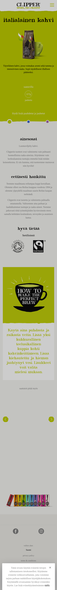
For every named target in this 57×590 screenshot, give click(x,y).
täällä (47, 585)
